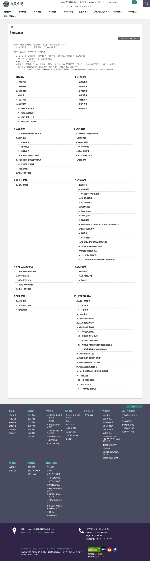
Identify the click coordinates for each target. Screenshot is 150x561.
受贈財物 (50, 512)
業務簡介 (12, 426)
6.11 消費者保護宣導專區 (87, 251)
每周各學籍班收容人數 (129, 416)
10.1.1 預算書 (83, 305)
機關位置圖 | (26, 532)
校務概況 (22, 11)
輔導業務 (31, 426)
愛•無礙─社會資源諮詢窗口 (74, 416)
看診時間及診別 (128, 425)
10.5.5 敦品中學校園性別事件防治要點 (92, 349)
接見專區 (50, 421)
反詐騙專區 (107, 419)
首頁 (11, 27)
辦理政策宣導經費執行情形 (111, 453)
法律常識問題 (71, 428)
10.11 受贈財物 (82, 376)
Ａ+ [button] (139, 2)
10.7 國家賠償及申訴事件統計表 (88, 358)
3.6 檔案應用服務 (22, 169)
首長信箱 (78, 6)
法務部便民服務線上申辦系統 (54, 432)
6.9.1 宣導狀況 (84, 238)
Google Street (48, 532)
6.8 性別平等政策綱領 (86, 229)
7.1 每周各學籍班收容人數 (26, 271)
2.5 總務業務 (82, 100)
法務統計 (12, 471)
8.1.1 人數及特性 (85, 276)
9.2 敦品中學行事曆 (23, 305)
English (91, 2)
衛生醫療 (31, 433)
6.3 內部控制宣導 (84, 207)
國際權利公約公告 (54, 485)
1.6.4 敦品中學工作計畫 (27, 122)
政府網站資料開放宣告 (64, 549)
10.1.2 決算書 (83, 310)
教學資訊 (132, 11)
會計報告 (50, 471)
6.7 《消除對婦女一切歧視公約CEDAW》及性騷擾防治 (98, 224)
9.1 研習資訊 (21, 301)
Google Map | (37, 532)
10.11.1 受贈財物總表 (86, 380)
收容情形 (12, 467)
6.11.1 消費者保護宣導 (88, 255)
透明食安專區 (52, 515)
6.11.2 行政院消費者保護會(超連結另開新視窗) (96, 259)
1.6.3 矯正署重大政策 (26, 117)
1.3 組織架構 (21, 91)
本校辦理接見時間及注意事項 (54, 416)
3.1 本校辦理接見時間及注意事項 (28, 133)
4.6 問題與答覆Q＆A (84, 155)
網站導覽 (83, 2)
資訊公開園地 (9, 16)
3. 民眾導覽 (19, 128)
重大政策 (12, 433)
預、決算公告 (52, 467)
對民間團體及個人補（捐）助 (54, 495)
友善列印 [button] (135, 38)
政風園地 (31, 436)
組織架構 (12, 422)
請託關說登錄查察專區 (54, 501)
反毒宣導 (106, 448)
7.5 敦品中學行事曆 (23, 289)
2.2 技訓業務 (82, 86)
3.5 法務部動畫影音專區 (25, 164)
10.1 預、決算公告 (83, 301)
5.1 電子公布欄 (22, 185)
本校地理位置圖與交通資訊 (54, 426)
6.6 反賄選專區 (83, 220)
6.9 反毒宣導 (82, 233)
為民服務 (52, 11)
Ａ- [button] (129, 2)
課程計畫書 (32, 474)
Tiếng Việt (101, 2)
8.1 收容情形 (82, 271)
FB (62, 6)
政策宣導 (82, 11)
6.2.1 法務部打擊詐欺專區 (89, 194)
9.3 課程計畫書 (22, 310)
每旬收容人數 (127, 421)
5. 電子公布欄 (20, 180)
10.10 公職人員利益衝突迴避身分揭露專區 (92, 371)
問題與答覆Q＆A (72, 435)
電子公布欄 (68, 11)
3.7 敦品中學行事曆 (23, 173)
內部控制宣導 (108, 422)
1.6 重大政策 (21, 104)
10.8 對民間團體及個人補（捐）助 (89, 362)
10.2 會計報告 (81, 314)
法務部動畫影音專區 (54, 436)
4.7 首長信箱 (81, 160)
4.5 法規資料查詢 (82, 151)
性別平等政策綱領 (110, 445)
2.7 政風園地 (82, 108)
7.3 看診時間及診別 (23, 280)
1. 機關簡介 (19, 77)
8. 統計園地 (80, 266)
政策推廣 (106, 415)
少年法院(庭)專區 (101, 11)
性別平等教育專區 (54, 481)
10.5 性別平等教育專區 (85, 327)
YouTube (69, 6)
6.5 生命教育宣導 (84, 216)
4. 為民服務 (79, 128)
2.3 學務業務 (82, 91)
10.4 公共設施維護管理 (85, 323)
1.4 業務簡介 (21, 95)
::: (1, 2)
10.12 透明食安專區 (83, 384)
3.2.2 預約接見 (23, 147)
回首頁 (86, 6)
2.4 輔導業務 (82, 95)
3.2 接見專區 (21, 138)
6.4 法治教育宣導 (84, 211)
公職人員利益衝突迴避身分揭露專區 (54, 507)
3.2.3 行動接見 (23, 151)
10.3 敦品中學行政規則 (85, 318)
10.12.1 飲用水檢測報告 (87, 389)
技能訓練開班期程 (129, 428)
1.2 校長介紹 (21, 86)
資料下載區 (70, 425)
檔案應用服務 (52, 440)
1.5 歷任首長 (21, 100)
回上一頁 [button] (124, 38)
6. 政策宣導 (80, 180)
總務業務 (31, 429)
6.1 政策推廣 (82, 185)
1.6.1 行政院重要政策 (26, 108)
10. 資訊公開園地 (82, 296)
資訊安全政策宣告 (39, 549)
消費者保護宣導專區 (111, 458)
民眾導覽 (37, 11)
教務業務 (31, 415)
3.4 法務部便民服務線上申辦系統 (28, 160)
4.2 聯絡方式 (81, 138)
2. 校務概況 (80, 77)
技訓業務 (31, 419)
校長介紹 (12, 419)
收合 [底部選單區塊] (133, 407)
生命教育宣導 (108, 429)
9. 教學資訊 (19, 296)
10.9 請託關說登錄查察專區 (86, 367)
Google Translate (113, 2)
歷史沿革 (12, 415)
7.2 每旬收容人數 (22, 276)
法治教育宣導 (108, 426)
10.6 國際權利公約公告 (85, 354)
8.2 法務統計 (82, 280)
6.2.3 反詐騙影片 (85, 202)
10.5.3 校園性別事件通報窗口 (89, 340)
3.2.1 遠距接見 (23, 142)
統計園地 (117, 11)
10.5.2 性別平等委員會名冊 (88, 336)
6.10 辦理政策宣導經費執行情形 (90, 246)
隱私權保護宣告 (26, 549)
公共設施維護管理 (54, 478)
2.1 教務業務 (82, 82)
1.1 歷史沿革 (21, 82)
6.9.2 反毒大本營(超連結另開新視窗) (93, 242)
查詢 (146, 3)
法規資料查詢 (71, 432)
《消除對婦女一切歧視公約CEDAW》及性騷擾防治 (111, 438)
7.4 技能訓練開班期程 (24, 285)
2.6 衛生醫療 (82, 104)
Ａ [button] (134, 2)
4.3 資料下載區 (82, 142)
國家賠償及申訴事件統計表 (54, 489)
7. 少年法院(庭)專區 (23, 266)
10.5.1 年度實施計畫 (86, 332)
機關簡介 (7, 11)
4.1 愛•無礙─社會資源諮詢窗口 (88, 133)
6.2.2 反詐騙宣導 (85, 198)
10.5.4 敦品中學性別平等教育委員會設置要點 (95, 345)
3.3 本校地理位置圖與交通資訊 (28, 155)
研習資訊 (31, 467)
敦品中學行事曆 (53, 444)
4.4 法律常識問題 (82, 147)
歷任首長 (12, 429)
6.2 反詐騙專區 (83, 189)
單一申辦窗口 (51, 549)
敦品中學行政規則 (54, 474)
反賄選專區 (107, 433)
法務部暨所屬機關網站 (69, 2)
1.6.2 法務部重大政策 (26, 113)
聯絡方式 (69, 421)
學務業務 (31, 422)
